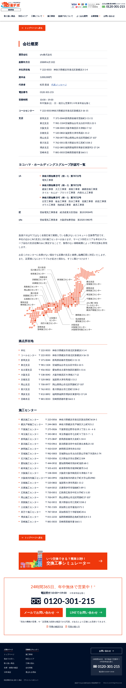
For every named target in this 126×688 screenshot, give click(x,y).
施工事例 (51, 16)
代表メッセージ (59, 84)
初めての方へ (9, 659)
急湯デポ (11, 5)
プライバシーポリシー (31, 680)
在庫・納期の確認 (11, 668)
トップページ (9, 654)
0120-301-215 (115, 6)
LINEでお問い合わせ (84, 612)
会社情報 (29, 668)
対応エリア (23, 16)
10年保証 (7, 672)
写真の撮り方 (74, 626)
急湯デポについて (65, 16)
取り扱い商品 (9, 16)
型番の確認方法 (56, 626)
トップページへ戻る (33, 28)
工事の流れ (30, 663)
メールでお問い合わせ (39, 612)
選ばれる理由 (31, 672)
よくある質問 (81, 16)
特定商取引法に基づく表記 (13, 680)
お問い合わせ (109, 16)
